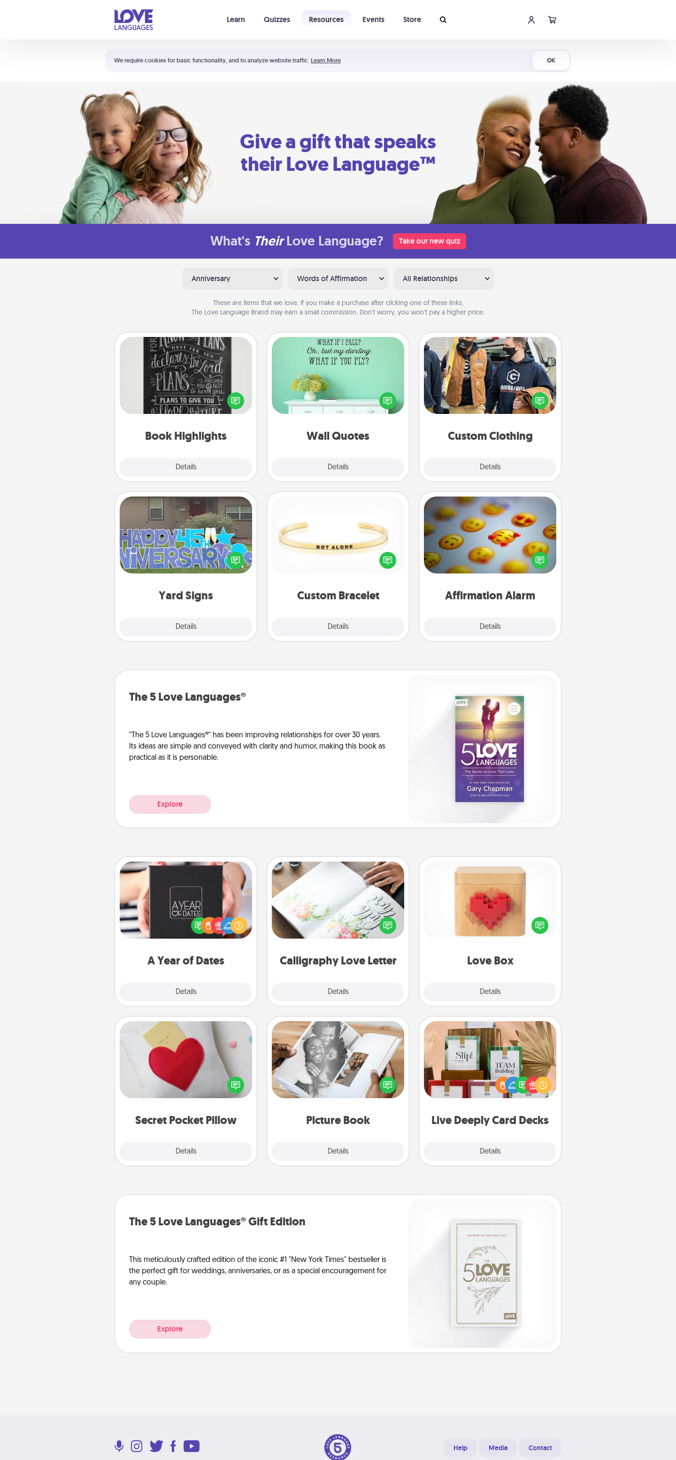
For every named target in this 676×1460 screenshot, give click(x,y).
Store (412, 19)
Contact (540, 1448)
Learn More (326, 60)
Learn (236, 19)
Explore (170, 804)
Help (460, 1448)
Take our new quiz (429, 241)
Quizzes (277, 19)
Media (498, 1448)
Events (373, 19)
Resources (326, 19)
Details (186, 467)
